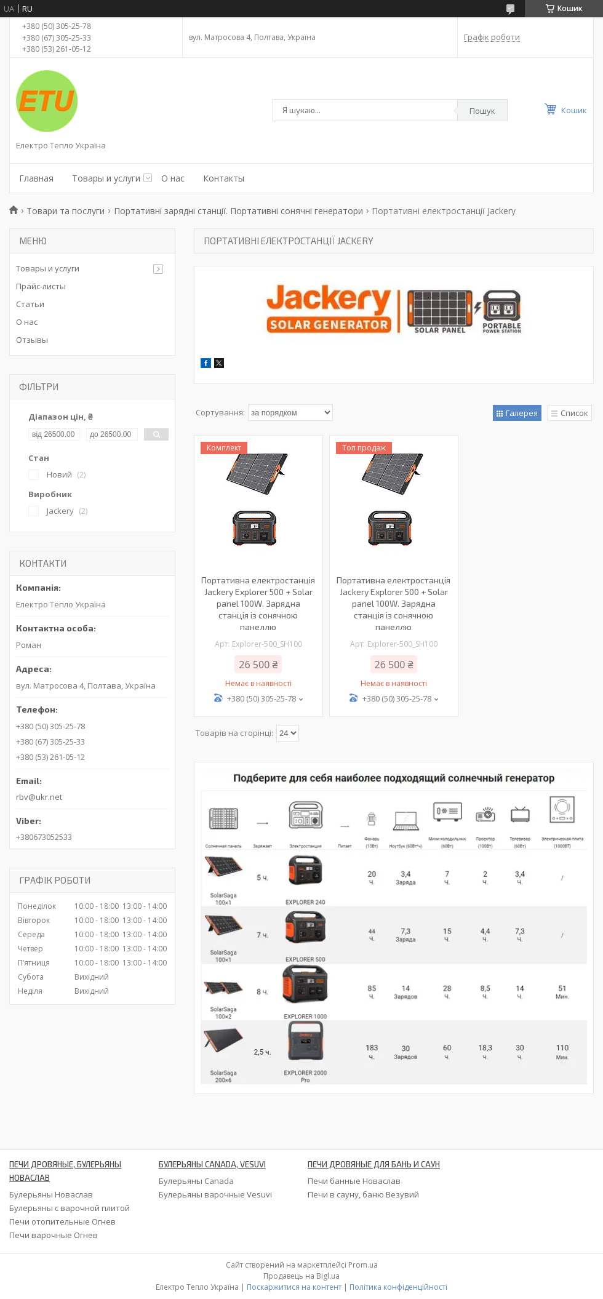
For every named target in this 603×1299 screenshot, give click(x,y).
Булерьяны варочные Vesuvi (215, 1194)
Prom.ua (363, 1265)
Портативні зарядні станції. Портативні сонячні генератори (238, 211)
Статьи (30, 304)
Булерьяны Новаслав (51, 1194)
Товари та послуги (65, 211)
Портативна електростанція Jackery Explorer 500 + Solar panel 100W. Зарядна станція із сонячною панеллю (258, 603)
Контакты (223, 178)
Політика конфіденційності (398, 1287)
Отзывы (32, 339)
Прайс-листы (41, 286)
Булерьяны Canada (196, 1180)
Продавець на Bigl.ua (301, 1276)
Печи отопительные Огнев (62, 1221)
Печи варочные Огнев (53, 1235)
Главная (36, 178)
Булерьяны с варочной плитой (69, 1207)
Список (574, 412)
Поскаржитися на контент (294, 1287)
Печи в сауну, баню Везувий (363, 1194)
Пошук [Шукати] (482, 110)
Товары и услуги (106, 178)
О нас (173, 178)
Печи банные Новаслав (354, 1180)
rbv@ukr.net (39, 796)
